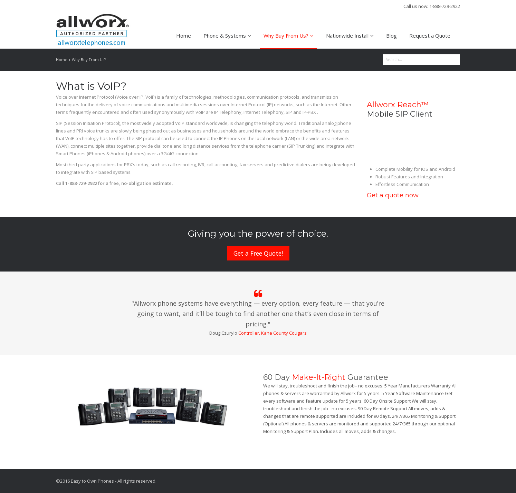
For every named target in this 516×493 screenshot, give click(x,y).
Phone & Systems (227, 35)
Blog (391, 35)
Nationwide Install (350, 35)
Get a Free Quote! (258, 253)
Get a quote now (393, 195)
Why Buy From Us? (289, 35)
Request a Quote (429, 35)
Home (183, 35)
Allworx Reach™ (398, 104)
